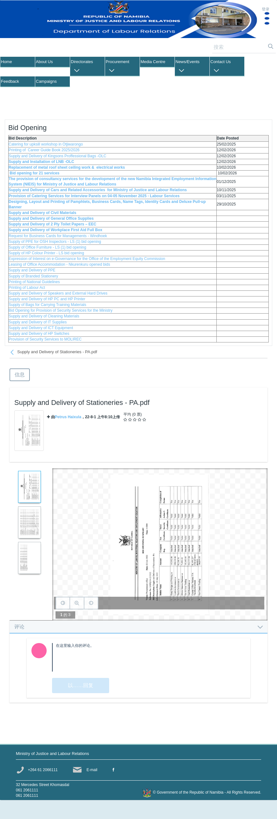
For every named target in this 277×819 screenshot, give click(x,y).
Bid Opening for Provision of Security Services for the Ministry (60, 310)
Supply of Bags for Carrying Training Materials (47, 304)
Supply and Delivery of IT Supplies (38, 322)
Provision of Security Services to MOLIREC (45, 339)
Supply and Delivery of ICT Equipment (41, 328)
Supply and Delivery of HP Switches (39, 333)
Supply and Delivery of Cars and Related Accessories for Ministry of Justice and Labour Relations (98, 190)
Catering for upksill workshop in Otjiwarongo (46, 144)
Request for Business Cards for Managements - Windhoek (58, 236)
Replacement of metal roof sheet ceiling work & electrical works (67, 167)
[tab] (138, 627)
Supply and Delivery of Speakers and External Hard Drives (58, 293)
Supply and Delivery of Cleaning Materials (44, 316)
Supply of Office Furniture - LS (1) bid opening (47, 247)
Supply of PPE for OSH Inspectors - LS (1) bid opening (55, 241)
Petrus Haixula (68, 417)
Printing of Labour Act (27, 287)
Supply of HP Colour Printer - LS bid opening (46, 253)
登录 (265, 9)
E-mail (92, 770)
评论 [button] (138, 627)
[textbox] (149, 657)
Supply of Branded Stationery (33, 276)
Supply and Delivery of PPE (32, 270)
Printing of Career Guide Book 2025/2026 (45, 150)
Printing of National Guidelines (34, 282)
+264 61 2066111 (43, 770)
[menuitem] (17, 62)
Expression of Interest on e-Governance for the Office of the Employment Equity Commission (87, 259)
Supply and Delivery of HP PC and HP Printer (47, 299)
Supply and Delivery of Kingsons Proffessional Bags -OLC (58, 156)
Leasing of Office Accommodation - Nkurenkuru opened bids (59, 264)
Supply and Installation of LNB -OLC (41, 161)
